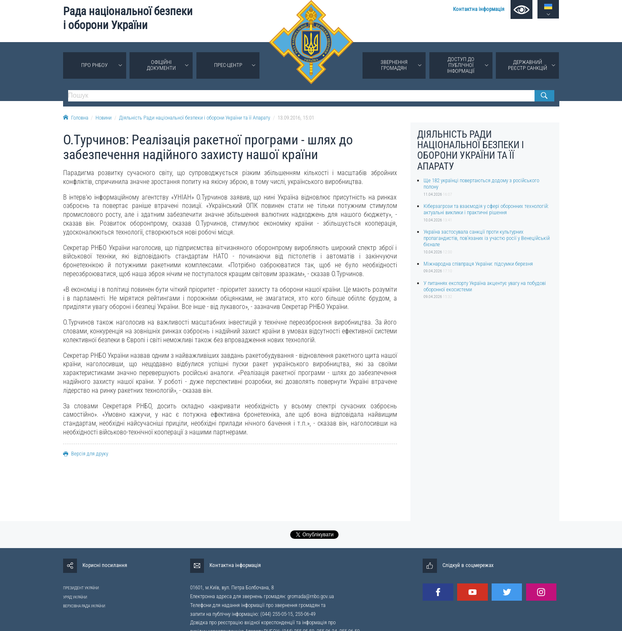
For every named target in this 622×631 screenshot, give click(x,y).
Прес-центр (228, 65)
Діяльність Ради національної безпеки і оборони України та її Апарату (194, 117)
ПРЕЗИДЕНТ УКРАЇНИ (81, 588)
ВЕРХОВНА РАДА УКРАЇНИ (84, 606)
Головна (75, 117)
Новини (103, 117)
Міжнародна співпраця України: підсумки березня (478, 264)
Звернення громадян (394, 65)
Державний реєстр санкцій (527, 65)
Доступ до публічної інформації (460, 65)
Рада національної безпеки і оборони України (128, 18)
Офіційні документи (161, 65)
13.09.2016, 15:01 (296, 117)
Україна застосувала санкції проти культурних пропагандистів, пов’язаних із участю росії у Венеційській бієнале (486, 238)
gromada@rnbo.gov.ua (310, 596)
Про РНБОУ (94, 65)
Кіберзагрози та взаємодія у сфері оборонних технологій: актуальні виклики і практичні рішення (486, 209)
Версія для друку (85, 453)
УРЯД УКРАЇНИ (75, 597)
